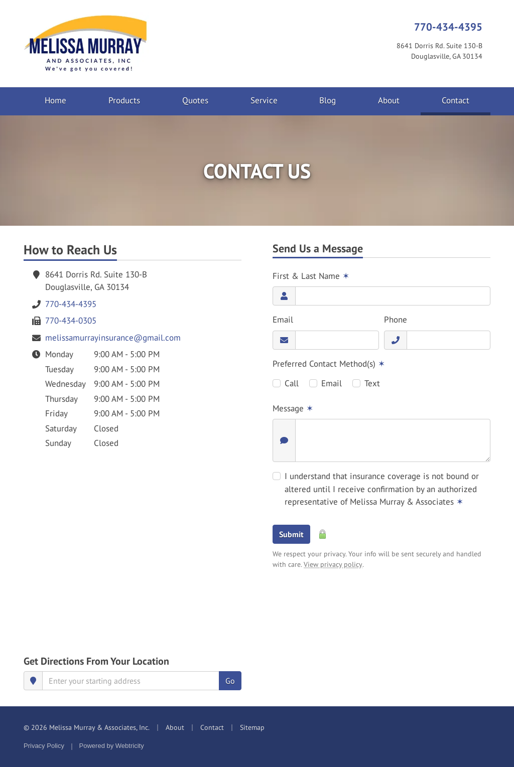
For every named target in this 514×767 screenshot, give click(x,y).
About (389, 100)
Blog (327, 100)
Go (230, 681)
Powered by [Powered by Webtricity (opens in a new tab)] (111, 745)
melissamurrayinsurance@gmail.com (113, 337)
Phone (395, 319)
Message (293, 408)
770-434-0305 (70, 320)
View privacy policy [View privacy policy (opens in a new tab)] (333, 564)
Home (55, 100)
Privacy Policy (44, 745)
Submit (291, 534)
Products (124, 100)
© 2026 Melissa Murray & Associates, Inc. (87, 727)
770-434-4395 (448, 27)
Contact (466, 100)
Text (372, 383)
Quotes (195, 100)
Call (292, 383)
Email (283, 319)
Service (264, 100)
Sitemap (252, 727)
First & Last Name (311, 275)
